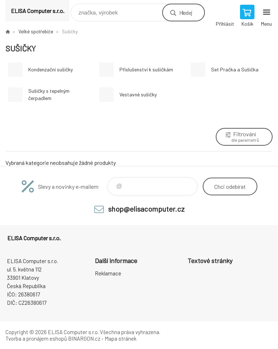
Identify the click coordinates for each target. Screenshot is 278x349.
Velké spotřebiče (35, 31)
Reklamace (108, 273)
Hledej (185, 12)
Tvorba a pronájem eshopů (36, 338)
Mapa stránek (120, 338)
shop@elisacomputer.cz (146, 208)
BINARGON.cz (84, 338)
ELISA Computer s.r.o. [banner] (37, 10)
